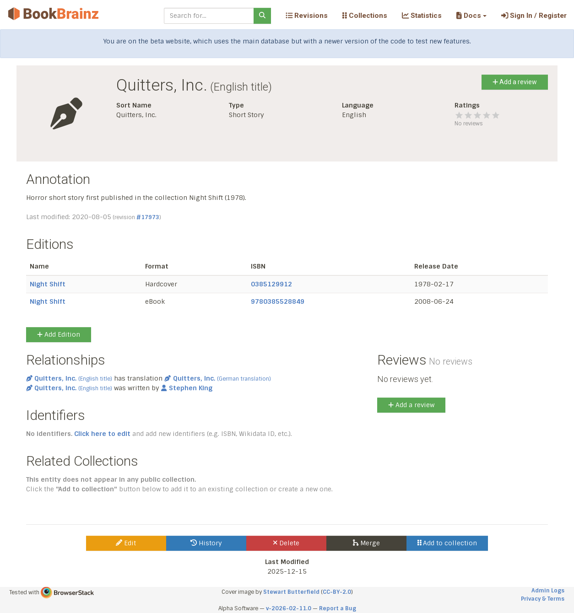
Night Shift (47, 284)
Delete (286, 543)
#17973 (147, 217)
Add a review (515, 82)
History (206, 543)
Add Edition (58, 334)
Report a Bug (337, 608)
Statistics (422, 15)
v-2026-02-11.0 (288, 608)
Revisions (307, 15)
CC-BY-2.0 (337, 592)
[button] (471, 15)
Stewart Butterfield (291, 592)
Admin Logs (547, 590)
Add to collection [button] (447, 543)
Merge (366, 543)
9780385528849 (277, 301)
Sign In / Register (534, 15)
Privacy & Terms (542, 598)
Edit (126, 543)
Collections (364, 15)
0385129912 (271, 284)
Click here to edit (102, 434)
